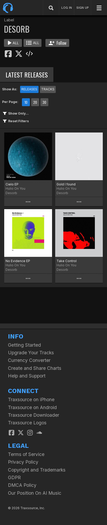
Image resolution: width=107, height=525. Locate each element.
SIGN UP (82, 7)
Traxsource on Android (32, 407)
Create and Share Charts (34, 368)
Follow (57, 43)
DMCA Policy (22, 485)
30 (44, 102)
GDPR (14, 477)
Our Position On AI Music (34, 493)
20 (35, 102)
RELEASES (29, 89)
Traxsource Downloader (33, 415)
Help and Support (26, 376)
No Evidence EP (18, 261)
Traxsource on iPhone (31, 399)
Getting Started (24, 345)
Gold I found (66, 184)
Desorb (11, 193)
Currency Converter (29, 360)
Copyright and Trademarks (37, 470)
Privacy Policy (23, 462)
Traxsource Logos (27, 422)
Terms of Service (26, 454)
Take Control (67, 261)
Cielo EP (12, 184)
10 (25, 102)
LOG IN (66, 7)
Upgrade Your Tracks (31, 352)
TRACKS (47, 89)
